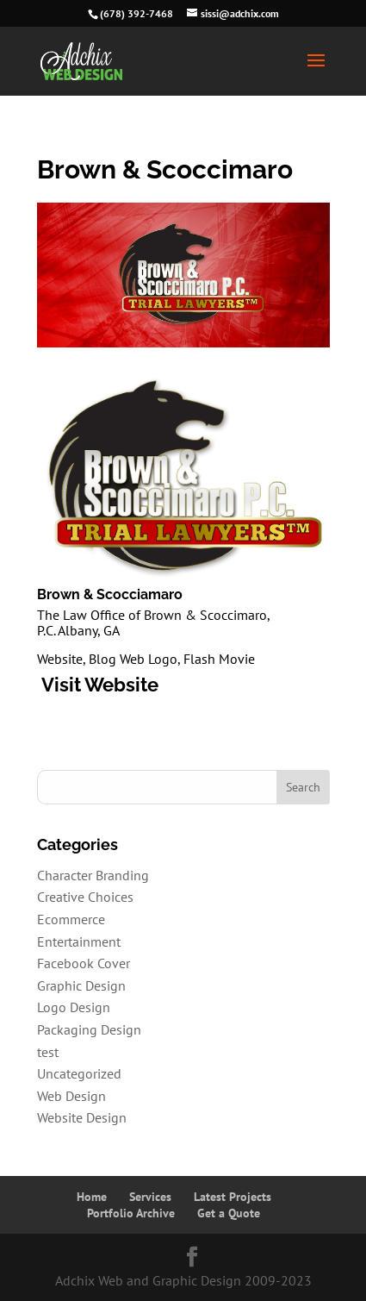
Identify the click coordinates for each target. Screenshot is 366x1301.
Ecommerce (71, 919)
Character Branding (93, 875)
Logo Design (73, 1007)
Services (150, 1196)
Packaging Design (89, 1029)
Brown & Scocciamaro (110, 594)
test (48, 1051)
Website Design (82, 1117)
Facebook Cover (83, 963)
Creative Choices (85, 896)
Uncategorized (79, 1073)
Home (92, 1196)
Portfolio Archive (131, 1213)
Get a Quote (228, 1213)
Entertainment (79, 941)
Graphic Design (81, 985)
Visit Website (97, 684)
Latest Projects (232, 1196)
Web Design (71, 1095)
